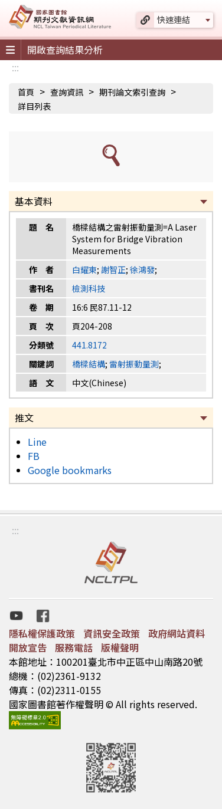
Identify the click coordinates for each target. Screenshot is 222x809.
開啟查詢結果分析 (65, 49)
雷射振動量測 (134, 364)
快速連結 (173, 19)
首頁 (26, 92)
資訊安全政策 (111, 633)
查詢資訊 (66, 92)
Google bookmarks (70, 470)
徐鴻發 (142, 269)
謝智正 (113, 269)
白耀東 (84, 269)
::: (15, 67)
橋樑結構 (88, 364)
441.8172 (89, 345)
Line (37, 442)
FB (34, 456)
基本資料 (34, 201)
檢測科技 (88, 288)
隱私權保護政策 (42, 633)
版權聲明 (120, 647)
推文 (24, 417)
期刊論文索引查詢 (132, 92)
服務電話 (74, 647)
